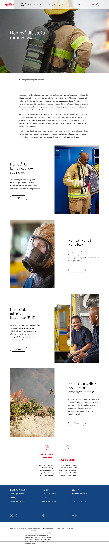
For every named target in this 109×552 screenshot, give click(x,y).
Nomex (45, 490)
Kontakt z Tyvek (17, 502)
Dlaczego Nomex (48, 494)
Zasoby (51, 5)
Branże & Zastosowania (41, 5)
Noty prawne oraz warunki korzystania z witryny (25, 528)
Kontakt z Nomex (48, 502)
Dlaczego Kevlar (79, 494)
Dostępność (70, 528)
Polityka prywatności (48, 528)
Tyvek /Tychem (18, 490)
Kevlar (75, 490)
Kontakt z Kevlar (79, 502)
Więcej (18, 198)
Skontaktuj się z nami (68, 5)
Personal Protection (23, 4)
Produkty (30, 5)
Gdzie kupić (57, 5)
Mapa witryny (61, 528)
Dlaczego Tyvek (17, 494)
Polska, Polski (93, 4)
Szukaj (89, 5)
